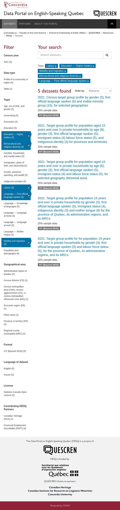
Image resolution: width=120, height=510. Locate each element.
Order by (79, 91)
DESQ (9, 36)
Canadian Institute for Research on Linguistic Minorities (60, 490)
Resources (108, 33)
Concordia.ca (10, 33)
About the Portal (46, 23)
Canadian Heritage (60, 487)
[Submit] (107, 55)
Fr (112, 23)
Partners (24, 23)
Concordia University (60, 494)
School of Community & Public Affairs (67, 33)
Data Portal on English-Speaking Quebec (44, 13)
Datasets (9, 23)
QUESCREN (94, 33)
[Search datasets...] (70, 55)
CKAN (66, 505)
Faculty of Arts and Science (33, 33)
